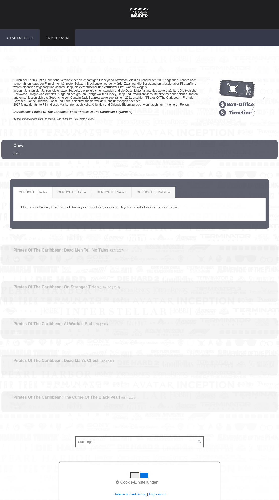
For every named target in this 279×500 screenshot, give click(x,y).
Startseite (18, 38)
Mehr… (17, 153)
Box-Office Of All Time (163, 464)
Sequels (107, 464)
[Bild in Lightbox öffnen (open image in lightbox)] (236, 89)
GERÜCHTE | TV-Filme (153, 192)
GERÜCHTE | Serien (111, 192)
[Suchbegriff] (139, 441)
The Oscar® (143, 464)
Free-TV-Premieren (124, 464)
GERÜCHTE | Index (33, 192)
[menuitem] (19, 37)
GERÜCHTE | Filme (72, 192)
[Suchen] (200, 441)
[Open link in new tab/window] (236, 104)
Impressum (57, 38)
